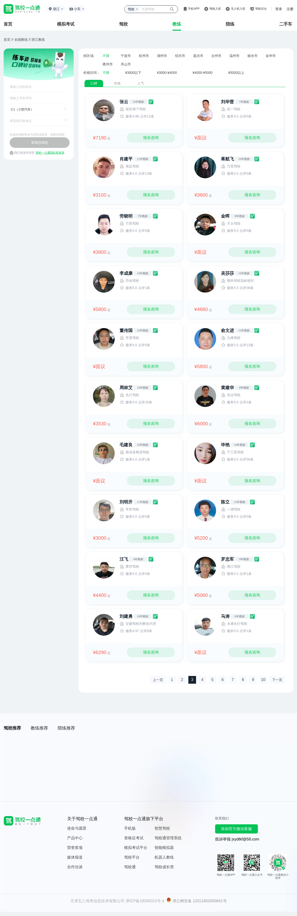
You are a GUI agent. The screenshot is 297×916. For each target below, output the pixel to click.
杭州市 (144, 56)
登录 (278, 9)
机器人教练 (164, 857)
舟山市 (126, 64)
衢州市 (108, 64)
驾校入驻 (215, 8)
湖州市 (162, 56)
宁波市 (126, 56)
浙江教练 (38, 39)
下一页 (277, 680)
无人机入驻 (238, 8)
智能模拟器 (164, 848)
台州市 (216, 56)
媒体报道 (75, 857)
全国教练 (21, 39)
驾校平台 (132, 857)
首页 (8, 24)
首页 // (8, 39)
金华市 (271, 56)
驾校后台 (261, 8)
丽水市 (253, 56)
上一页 (158, 680)
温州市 (234, 56)
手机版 (130, 828)
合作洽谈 (75, 867)
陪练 (230, 24)
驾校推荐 (12, 728)
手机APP (193, 8)
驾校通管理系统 (168, 838)
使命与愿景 (76, 828)
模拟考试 (65, 24)
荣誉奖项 (75, 848)
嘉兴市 (198, 56)
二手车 (285, 24)
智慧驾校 (162, 828)
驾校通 (130, 867)
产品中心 (75, 838)
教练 (176, 24)
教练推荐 (39, 728)
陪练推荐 (66, 728)
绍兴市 (180, 56)
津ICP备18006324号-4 (145, 901)
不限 (106, 56)
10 (263, 680)
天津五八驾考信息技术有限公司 (97, 901)
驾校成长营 (164, 867)
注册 (290, 9)
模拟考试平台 (135, 848)
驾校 (123, 24)
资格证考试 (133, 838)
